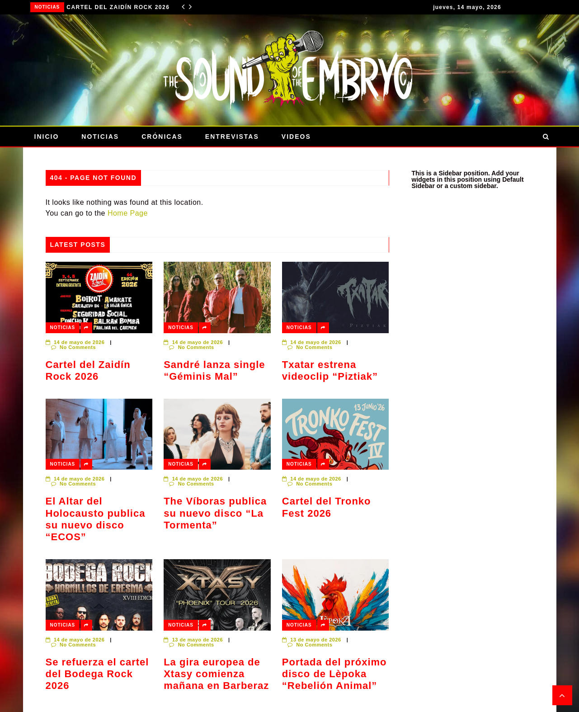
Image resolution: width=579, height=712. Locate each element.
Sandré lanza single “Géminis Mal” (214, 370)
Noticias (47, 7)
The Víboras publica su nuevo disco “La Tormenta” (215, 513)
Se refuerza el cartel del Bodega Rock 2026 (97, 674)
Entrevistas (232, 136)
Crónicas (162, 136)
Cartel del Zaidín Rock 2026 (117, 7)
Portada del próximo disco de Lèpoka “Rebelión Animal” (334, 674)
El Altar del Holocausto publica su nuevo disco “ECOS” (96, 518)
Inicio (46, 136)
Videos (296, 136)
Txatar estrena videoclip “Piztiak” (330, 370)
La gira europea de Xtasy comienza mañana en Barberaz (216, 674)
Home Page (128, 213)
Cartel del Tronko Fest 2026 (326, 507)
